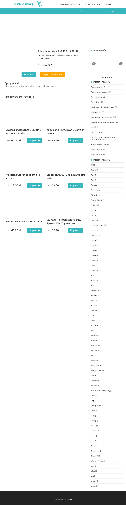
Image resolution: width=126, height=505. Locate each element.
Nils (93, 355)
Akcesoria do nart (98, 87)
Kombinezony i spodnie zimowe (103, 117)
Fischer (94, 240)
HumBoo (95, 270)
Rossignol (96, 405)
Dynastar (95, 235)
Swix (93, 441)
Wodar (94, 481)
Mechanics (95, 335)
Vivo (93, 476)
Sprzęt (27, 11)
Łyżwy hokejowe (98, 154)
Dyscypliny (16, 11)
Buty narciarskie (98, 97)
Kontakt (109, 4)
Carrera (94, 220)
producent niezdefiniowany (101, 390)
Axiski (94, 185)
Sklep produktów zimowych (70, 4)
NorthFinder (96, 365)
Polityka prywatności (93, 4)
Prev (94, 64)
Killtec (94, 305)
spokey (94, 426)
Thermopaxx (96, 451)
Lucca (94, 320)
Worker (94, 486)
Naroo (94, 340)
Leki (94, 310)
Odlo (93, 375)
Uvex (93, 466)
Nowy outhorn (97, 370)
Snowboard (70, 11)
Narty (35, 11)
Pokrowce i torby (97, 132)
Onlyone (95, 380)
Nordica (94, 360)
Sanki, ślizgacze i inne (100, 144)
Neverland (95, 345)
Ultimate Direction (98, 461)
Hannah (94, 260)
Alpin (93, 175)
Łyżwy (81, 11)
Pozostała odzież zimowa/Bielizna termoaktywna (103, 138)
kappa (94, 300)
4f (93, 165)
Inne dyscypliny (47, 11)
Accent (94, 170)
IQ (92, 285)
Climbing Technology (99, 225)
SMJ (93, 416)
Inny (93, 275)
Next (121, 64)
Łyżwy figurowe (98, 149)
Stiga (94, 436)
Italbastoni (96, 290)
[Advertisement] (63, 30)
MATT (94, 330)
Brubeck (95, 205)
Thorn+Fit (95, 456)
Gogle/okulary (97, 102)
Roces (94, 395)
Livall (93, 315)
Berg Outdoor (96, 190)
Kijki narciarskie (97, 112)
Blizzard (95, 195)
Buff (94, 210)
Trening (59, 11)
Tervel (94, 446)
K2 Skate (95, 295)
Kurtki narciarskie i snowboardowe (104, 122)
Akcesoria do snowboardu (101, 92)
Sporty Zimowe (68, 499)
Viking (94, 471)
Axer (93, 180)
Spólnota (95, 431)
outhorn (95, 385)
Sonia (94, 421)
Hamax (94, 255)
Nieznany (95, 350)
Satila (94, 410)
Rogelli (94, 400)
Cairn (94, 215)
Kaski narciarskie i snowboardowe (104, 107)
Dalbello (94, 230)
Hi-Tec (94, 265)
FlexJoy (94, 245)
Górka (94, 250)
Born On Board (97, 200)
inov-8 (94, 280)
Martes (94, 325)
